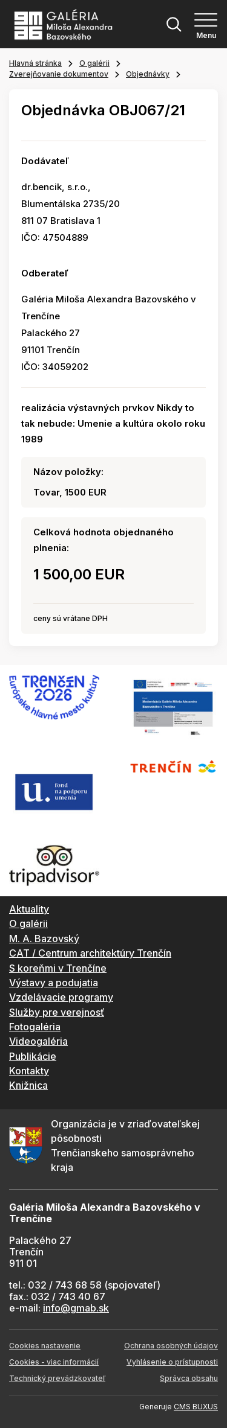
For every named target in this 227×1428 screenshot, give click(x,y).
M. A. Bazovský (44, 938)
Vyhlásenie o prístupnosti (172, 1361)
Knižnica (28, 1085)
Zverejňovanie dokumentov (58, 73)
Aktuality (29, 909)
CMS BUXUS (196, 1406)
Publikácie (32, 1056)
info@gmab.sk (76, 1308)
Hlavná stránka (35, 63)
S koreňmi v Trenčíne (58, 968)
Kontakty (29, 1071)
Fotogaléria (35, 1027)
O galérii (94, 63)
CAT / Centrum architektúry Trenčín (90, 953)
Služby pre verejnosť (56, 1012)
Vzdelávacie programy (61, 997)
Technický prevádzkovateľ (57, 1378)
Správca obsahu (189, 1378)
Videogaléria (38, 1041)
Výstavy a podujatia (53, 983)
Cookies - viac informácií (54, 1361)
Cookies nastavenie (45, 1345)
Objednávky (147, 73)
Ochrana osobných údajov (171, 1345)
